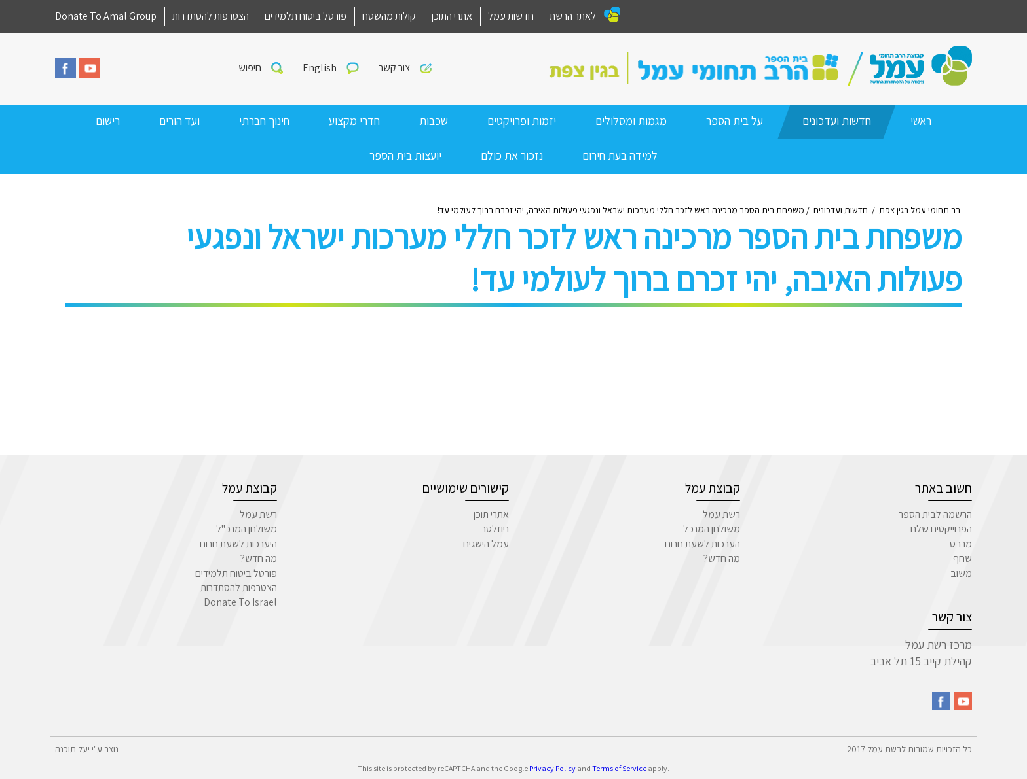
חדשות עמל (511, 16)
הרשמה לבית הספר (935, 514)
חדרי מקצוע (354, 120)
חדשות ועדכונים (836, 120)
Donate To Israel (240, 602)
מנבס (961, 544)
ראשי (920, 120)
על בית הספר (734, 120)
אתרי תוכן (491, 514)
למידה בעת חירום (620, 155)
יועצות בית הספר (405, 155)
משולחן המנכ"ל (246, 529)
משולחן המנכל (711, 529)
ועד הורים (179, 120)
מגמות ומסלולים (631, 120)
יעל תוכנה (72, 749)
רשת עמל (721, 514)
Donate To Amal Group (106, 16)
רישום (108, 120)
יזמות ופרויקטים (521, 120)
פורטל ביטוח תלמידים (305, 16)
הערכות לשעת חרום (702, 544)
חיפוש (249, 68)
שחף (962, 558)
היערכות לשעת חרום (238, 544)
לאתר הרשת (573, 16)
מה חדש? (721, 558)
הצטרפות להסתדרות (210, 16)
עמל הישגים (486, 544)
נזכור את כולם (512, 155)
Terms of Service (619, 768)
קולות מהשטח (389, 16)
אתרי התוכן (452, 16)
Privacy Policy (552, 768)
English (320, 68)
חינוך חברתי (264, 120)
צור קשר (394, 68)
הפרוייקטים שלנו (941, 529)
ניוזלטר (495, 529)
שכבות (433, 120)
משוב (961, 573)
